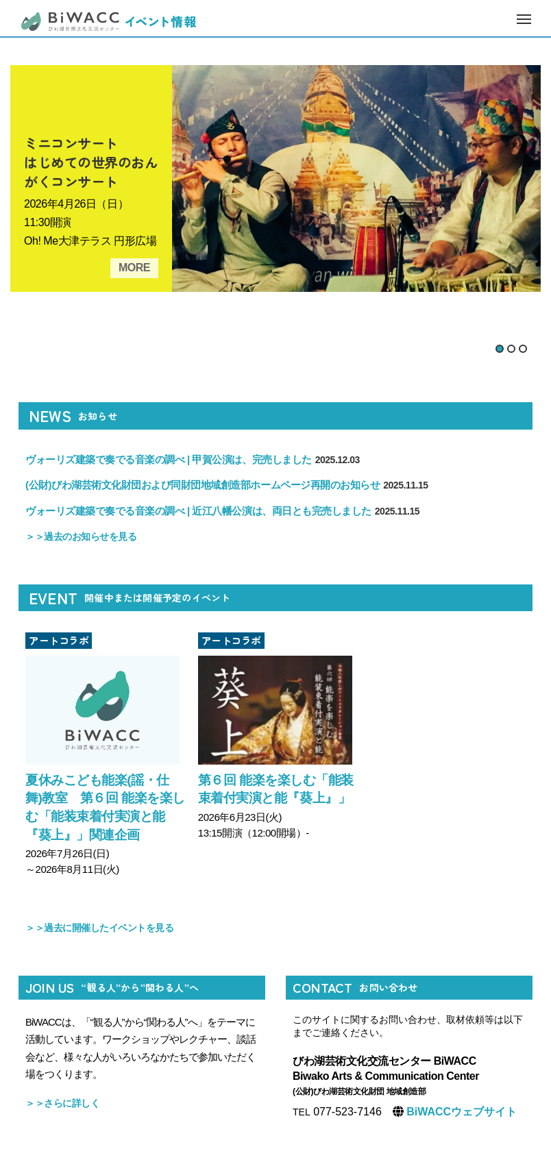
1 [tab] (499, 349)
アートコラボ (58, 640)
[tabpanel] (275, 178)
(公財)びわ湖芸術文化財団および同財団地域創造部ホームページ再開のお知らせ (226, 485)
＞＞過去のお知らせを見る (80, 536)
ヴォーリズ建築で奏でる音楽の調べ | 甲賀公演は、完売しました (192, 459)
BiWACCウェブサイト (460, 1111)
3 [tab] (523, 349)
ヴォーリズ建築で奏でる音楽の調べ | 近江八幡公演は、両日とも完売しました (222, 511)
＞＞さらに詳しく (62, 1103)
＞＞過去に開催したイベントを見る (99, 927)
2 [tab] (511, 349)
